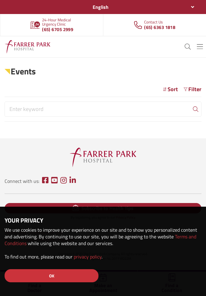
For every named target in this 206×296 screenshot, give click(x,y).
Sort (170, 89)
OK (51, 276)
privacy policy (87, 256)
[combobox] (103, 7)
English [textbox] (100, 7)
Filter (192, 89)
